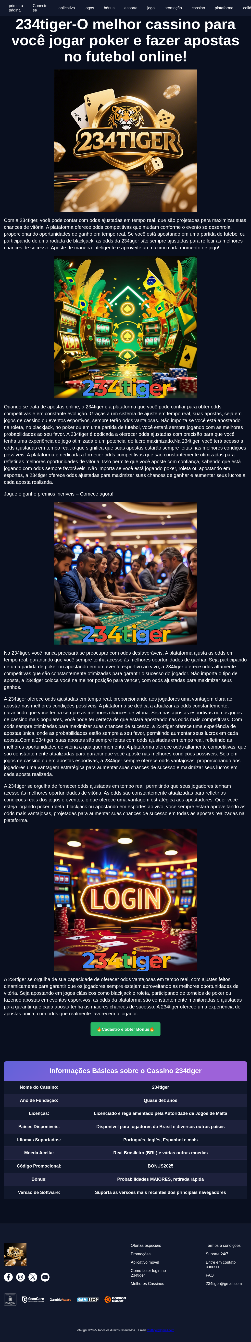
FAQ (210, 1275)
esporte (130, 8)
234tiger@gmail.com (160, 1330)
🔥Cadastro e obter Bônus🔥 (125, 1029)
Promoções (141, 1254)
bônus (109, 8)
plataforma (224, 8)
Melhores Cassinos (147, 1284)
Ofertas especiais (146, 1245)
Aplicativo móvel (145, 1262)
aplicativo (67, 8)
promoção (173, 8)
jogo (151, 8)
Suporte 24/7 (217, 1254)
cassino (198, 8)
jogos (89, 8)
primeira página (16, 8)
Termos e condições (223, 1245)
